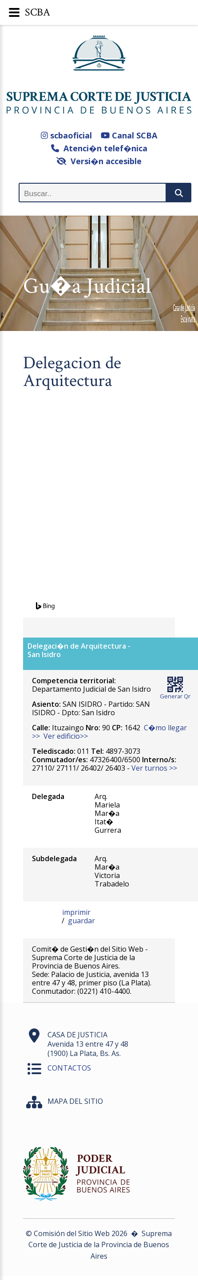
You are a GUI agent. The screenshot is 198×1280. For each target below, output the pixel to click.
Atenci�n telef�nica (99, 148)
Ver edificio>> (66, 736)
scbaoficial (66, 135)
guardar (81, 921)
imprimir (76, 912)
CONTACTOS (69, 1068)
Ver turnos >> (154, 768)
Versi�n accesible (99, 161)
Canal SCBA (129, 135)
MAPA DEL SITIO (75, 1101)
